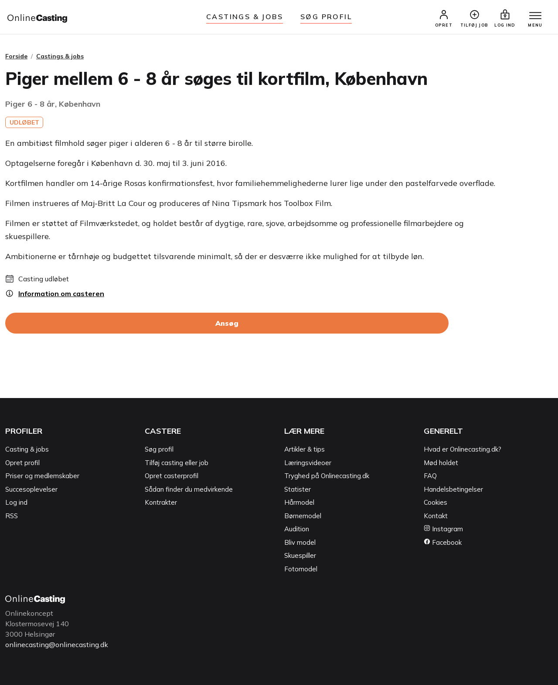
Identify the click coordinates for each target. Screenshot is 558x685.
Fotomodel (300, 569)
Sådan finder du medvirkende (189, 489)
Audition (296, 529)
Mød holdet (441, 463)
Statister (297, 489)
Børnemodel (302, 516)
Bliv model (300, 542)
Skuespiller (300, 555)
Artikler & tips (304, 449)
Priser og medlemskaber (42, 476)
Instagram (443, 529)
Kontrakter (161, 502)
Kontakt (436, 516)
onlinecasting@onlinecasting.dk (56, 644)
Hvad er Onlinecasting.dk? (462, 449)
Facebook (443, 542)
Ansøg (226, 323)
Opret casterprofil (171, 476)
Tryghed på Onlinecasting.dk (326, 476)
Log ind (16, 502)
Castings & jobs (244, 16)
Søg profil (159, 449)
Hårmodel (299, 502)
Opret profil (22, 463)
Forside (16, 56)
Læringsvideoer (307, 463)
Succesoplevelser (31, 489)
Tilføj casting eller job (176, 463)
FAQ (430, 476)
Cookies (435, 502)
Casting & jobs (27, 449)
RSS (11, 516)
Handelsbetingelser (453, 489)
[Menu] (535, 16)
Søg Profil (326, 16)
